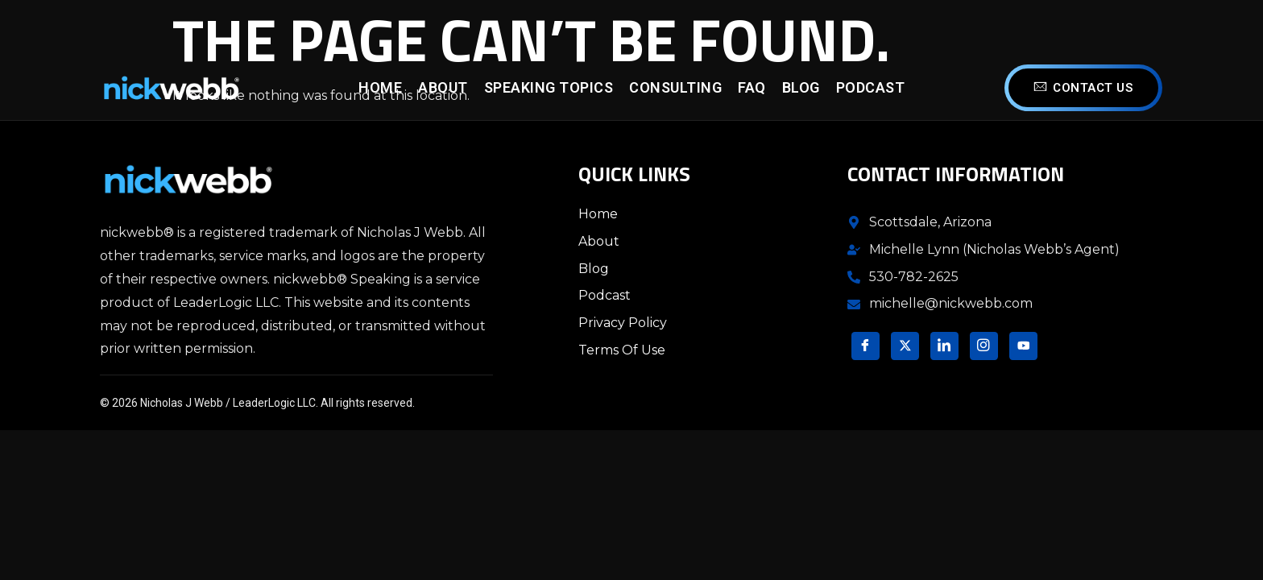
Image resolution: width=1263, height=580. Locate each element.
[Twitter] (905, 346)
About (443, 87)
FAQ (752, 87)
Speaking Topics (549, 87)
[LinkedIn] (944, 346)
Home (380, 87)
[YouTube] (1023, 346)
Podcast (870, 87)
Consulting (675, 87)
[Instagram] (984, 346)
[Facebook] (865, 346)
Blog (801, 87)
